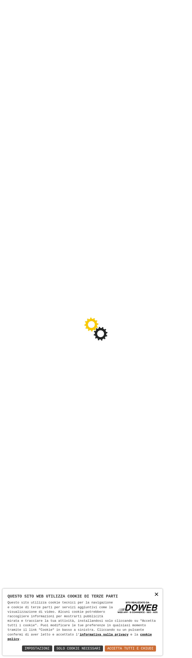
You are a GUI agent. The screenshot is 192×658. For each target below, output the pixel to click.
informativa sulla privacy (104, 634)
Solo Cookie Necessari (78, 648)
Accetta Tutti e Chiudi (130, 648)
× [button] (156, 594)
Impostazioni (37, 648)
